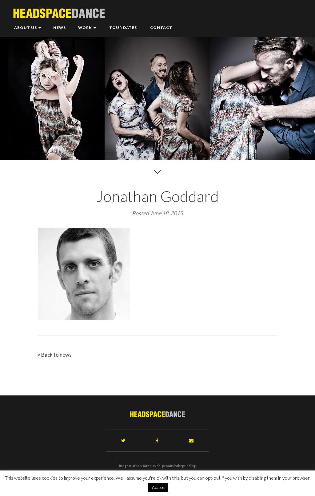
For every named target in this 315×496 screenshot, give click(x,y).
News (59, 27)
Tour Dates (122, 27)
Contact (160, 27)
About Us (27, 27)
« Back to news (55, 354)
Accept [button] (158, 487)
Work (87, 27)
